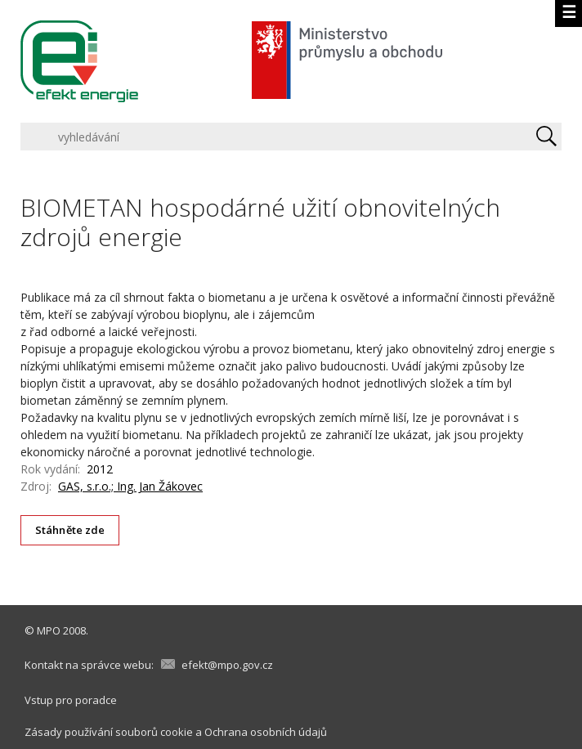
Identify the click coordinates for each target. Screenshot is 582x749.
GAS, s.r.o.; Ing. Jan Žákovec (130, 486)
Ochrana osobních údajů (265, 731)
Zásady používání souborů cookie (109, 731)
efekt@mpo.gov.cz (227, 664)
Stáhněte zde (70, 530)
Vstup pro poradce (71, 700)
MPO (48, 630)
